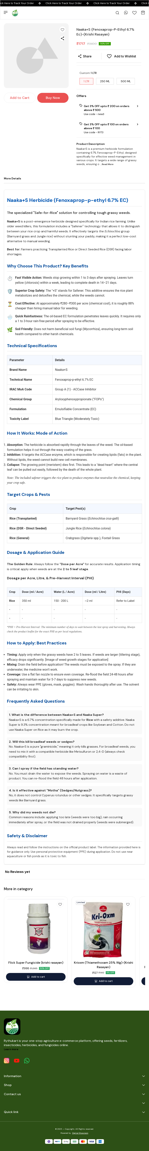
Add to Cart (19, 97)
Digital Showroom (80, 1133)
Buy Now (53, 97)
